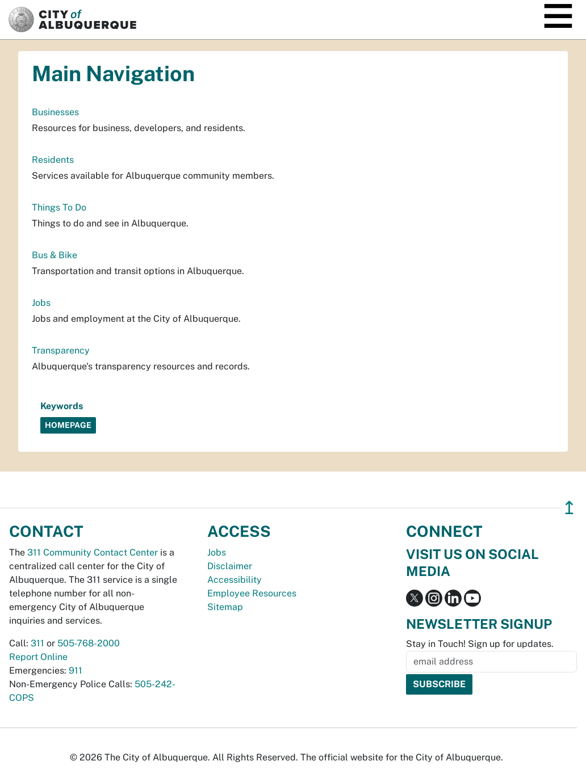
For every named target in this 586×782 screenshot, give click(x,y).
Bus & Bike (54, 255)
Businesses (55, 112)
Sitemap (225, 607)
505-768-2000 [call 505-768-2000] (88, 643)
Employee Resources (251, 593)
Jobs (41, 302)
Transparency (61, 350)
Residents (53, 159)
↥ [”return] (569, 507)
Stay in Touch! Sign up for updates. (480, 643)
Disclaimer (229, 566)
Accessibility (234, 579)
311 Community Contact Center (92, 552)
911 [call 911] (75, 670)
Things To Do (59, 207)
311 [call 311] (37, 643)
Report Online (38, 656)
